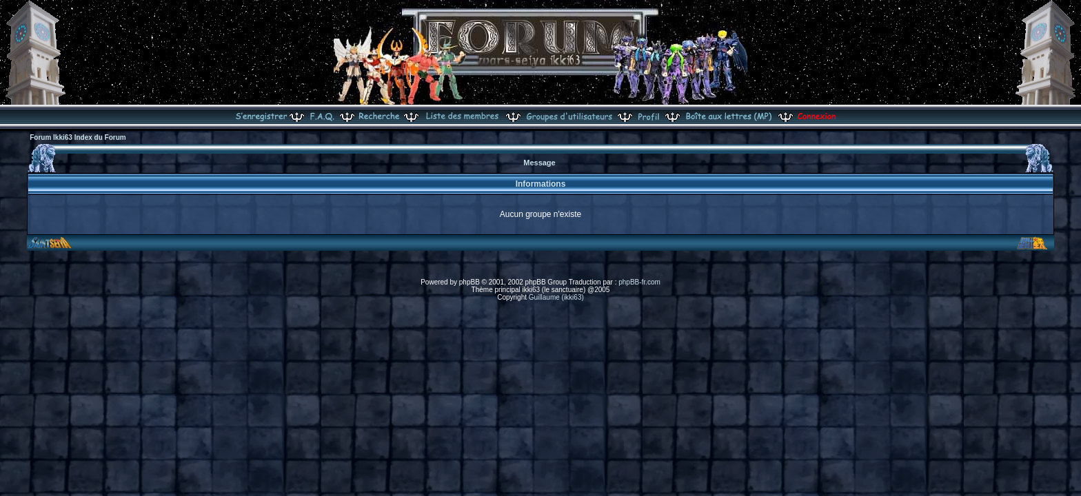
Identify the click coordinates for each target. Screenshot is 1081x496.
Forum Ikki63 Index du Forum (77, 137)
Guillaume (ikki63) (556, 297)
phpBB (469, 282)
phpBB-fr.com (639, 282)
